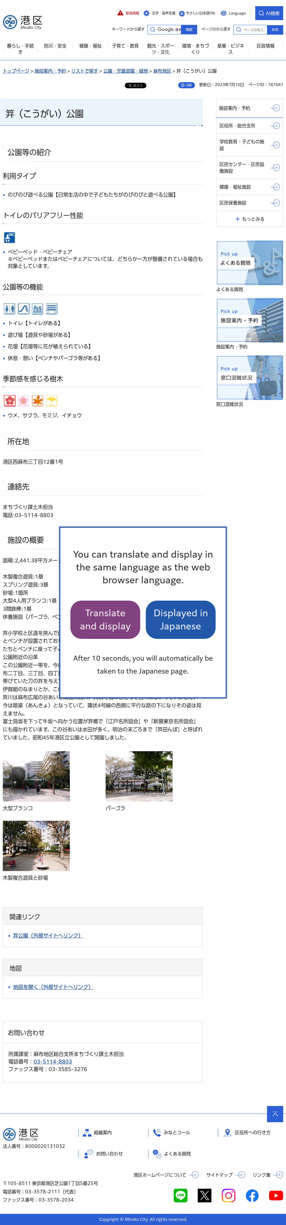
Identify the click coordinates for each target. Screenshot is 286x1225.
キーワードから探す (152, 29)
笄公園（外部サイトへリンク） (48, 935)
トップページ (16, 71)
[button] (128, 13)
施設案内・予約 (50, 71)
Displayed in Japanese (181, 619)
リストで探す (84, 71)
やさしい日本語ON (200, 13)
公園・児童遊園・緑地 (125, 71)
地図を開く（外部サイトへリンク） (53, 986)
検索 (275, 30)
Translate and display (105, 619)
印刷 (189, 85)
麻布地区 (162, 71)
